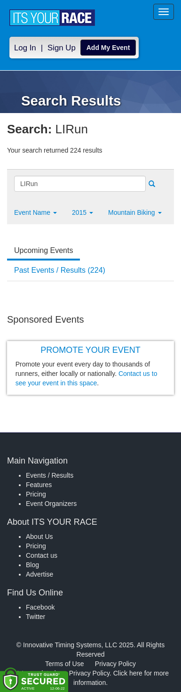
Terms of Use (64, 664)
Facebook (40, 607)
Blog (32, 565)
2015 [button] (82, 212)
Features (39, 484)
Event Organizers (51, 503)
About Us (39, 536)
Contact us (41, 555)
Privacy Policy (115, 664)
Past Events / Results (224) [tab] (59, 270)
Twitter (35, 616)
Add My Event (108, 47)
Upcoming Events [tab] (43, 250)
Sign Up (61, 47)
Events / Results (49, 475)
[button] (35, 212)
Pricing (36, 494)
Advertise (39, 574)
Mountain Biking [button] (135, 212)
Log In (25, 47)
